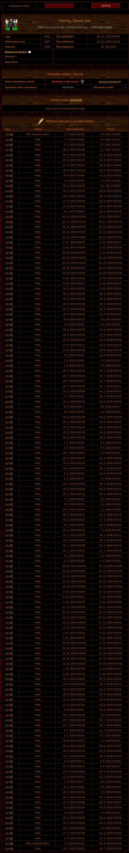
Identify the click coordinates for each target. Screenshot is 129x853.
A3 (11, 848)
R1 (11, 843)
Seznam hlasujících (110, 81)
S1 (11, 134)
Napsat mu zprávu (16, 51)
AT (11, 139)
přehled (76, 100)
